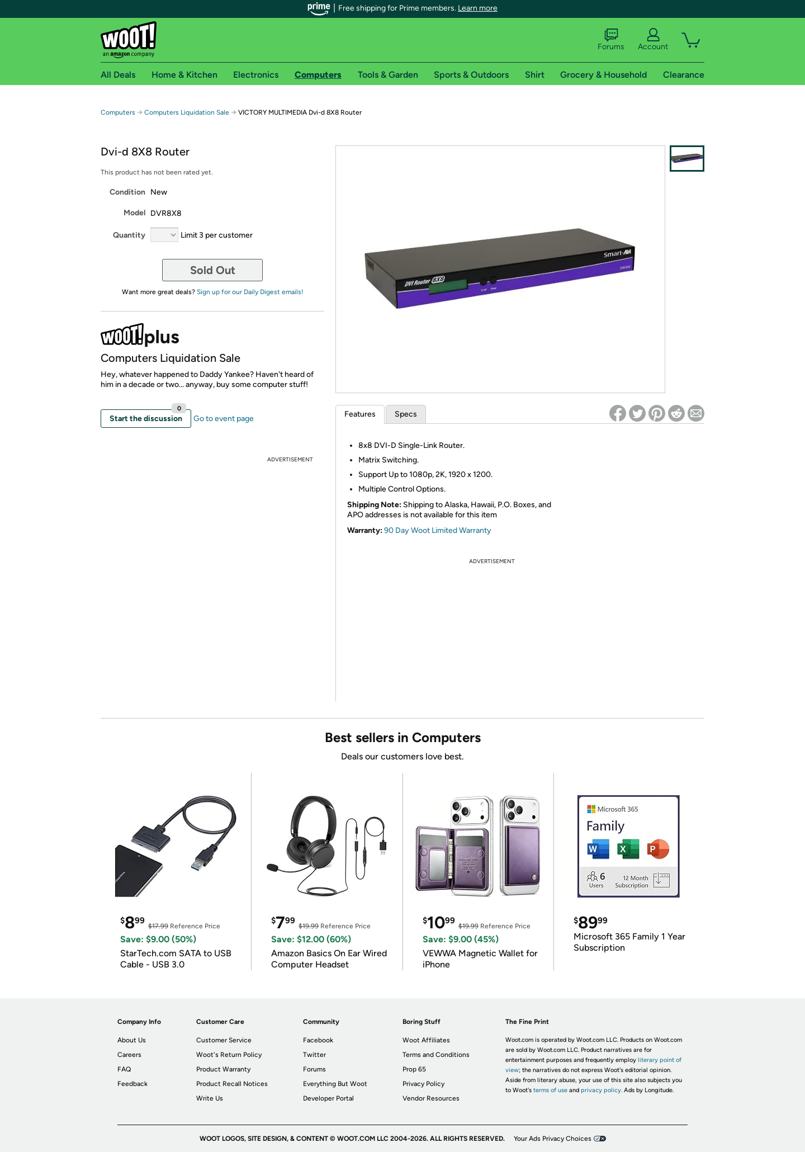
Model (134, 213)
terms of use (550, 1090)
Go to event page (223, 418)
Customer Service (224, 1040)
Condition (127, 192)
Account (653, 39)
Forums (611, 39)
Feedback (132, 1084)
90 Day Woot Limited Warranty (437, 530)
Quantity (129, 235)
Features (360, 414)
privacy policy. (601, 1090)
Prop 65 (414, 1069)
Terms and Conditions (436, 1055)
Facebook (318, 1040)
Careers (129, 1055)
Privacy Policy (423, 1084)
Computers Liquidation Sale (186, 112)
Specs (406, 414)
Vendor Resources (431, 1098)
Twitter (314, 1055)
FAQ (124, 1069)
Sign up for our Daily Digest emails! (250, 292)
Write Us (209, 1098)
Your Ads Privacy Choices (552, 1138)
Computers (118, 112)
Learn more (478, 8)
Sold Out (212, 270)
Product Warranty (223, 1069)
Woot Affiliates (426, 1040)
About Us (131, 1040)
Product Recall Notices (232, 1084)
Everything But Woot (335, 1084)
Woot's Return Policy (229, 1055)
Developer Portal (328, 1098)
